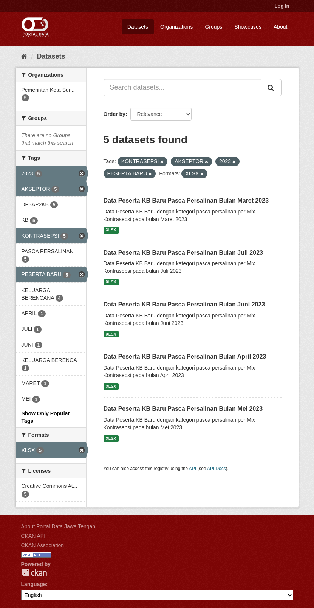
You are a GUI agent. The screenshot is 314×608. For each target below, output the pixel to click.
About (281, 27)
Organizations (176, 27)
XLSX (111, 230)
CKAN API (33, 536)
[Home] (24, 56)
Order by (114, 114)
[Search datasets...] (182, 87)
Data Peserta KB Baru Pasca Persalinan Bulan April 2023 (185, 356)
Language (33, 584)
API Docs (216, 468)
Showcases (247, 27)
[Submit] (271, 87)
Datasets (137, 27)
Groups (213, 27)
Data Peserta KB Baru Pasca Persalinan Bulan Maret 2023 (186, 200)
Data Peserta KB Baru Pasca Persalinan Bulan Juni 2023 (184, 304)
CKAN (34, 573)
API (192, 468)
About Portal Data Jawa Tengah (58, 526)
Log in (282, 6)
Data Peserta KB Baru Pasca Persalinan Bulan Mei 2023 (183, 408)
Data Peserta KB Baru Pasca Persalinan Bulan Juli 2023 (183, 252)
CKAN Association (42, 545)
